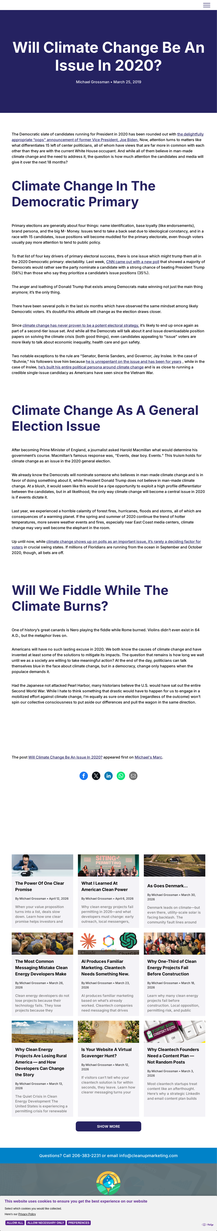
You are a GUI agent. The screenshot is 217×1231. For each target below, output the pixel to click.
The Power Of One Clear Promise (39, 886)
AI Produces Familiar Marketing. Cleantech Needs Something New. (105, 967)
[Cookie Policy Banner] (108, 1213)
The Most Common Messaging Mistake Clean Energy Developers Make (41, 967)
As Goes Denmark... (167, 885)
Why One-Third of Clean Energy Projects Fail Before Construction (171, 967)
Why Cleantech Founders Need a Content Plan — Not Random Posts (173, 1056)
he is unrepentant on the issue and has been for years (133, 361)
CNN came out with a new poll (132, 261)
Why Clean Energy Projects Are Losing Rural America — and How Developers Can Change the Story (41, 1062)
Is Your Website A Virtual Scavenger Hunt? (106, 1052)
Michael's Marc (148, 757)
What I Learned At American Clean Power (104, 886)
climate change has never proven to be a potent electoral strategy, (80, 325)
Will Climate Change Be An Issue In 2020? (65, 757)
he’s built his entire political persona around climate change (91, 367)
